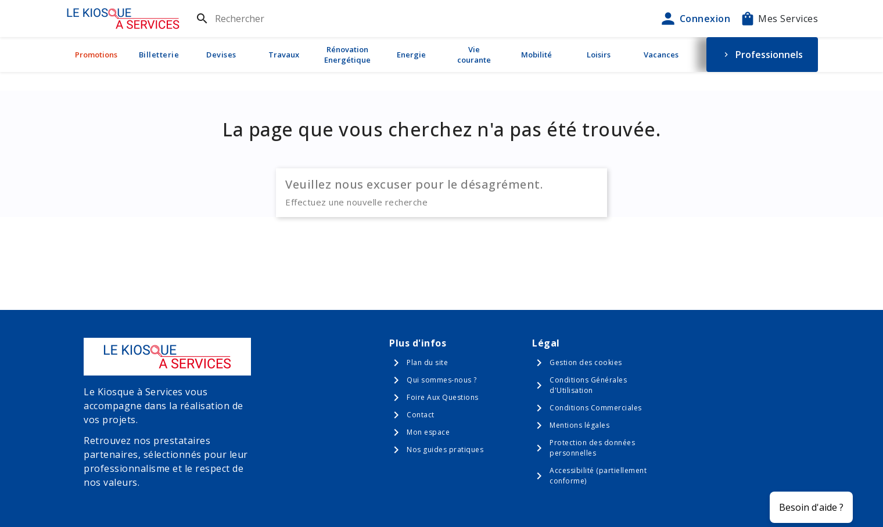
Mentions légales (579, 425)
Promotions (96, 54)
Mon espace (428, 432)
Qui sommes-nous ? (442, 380)
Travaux (283, 54)
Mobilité (536, 54)
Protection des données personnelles (592, 448)
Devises (221, 54)
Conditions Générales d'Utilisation (588, 385)
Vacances (661, 54)
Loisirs (599, 54)
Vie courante (474, 54)
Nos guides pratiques (445, 449)
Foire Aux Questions (443, 397)
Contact (421, 415)
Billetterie (159, 54)
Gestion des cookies (586, 362)
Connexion (695, 18)
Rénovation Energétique (347, 54)
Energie (411, 54)
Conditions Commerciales (596, 408)
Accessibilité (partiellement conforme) (598, 475)
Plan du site (427, 362)
